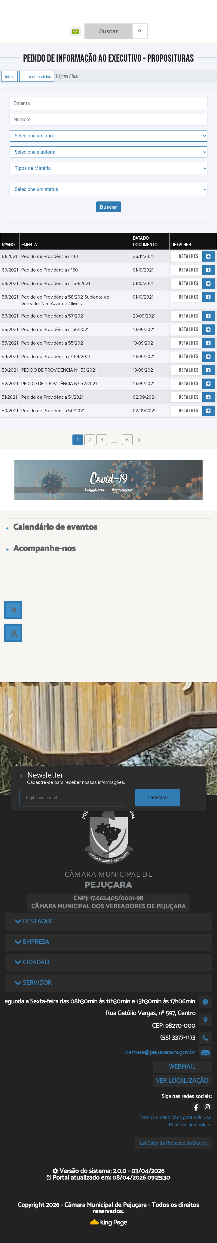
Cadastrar (157, 797)
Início (9, 76)
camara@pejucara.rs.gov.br (160, 1052)
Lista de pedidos (37, 76)
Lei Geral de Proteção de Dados (173, 1143)
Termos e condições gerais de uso (175, 1117)
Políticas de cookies (190, 1125)
